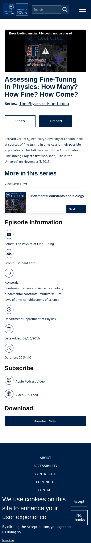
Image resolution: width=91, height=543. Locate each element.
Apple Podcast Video (30, 381)
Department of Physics (39, 319)
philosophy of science (43, 299)
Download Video (45, 421)
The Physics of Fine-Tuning (44, 103)
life (59, 294)
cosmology (55, 288)
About (45, 457)
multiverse (47, 294)
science (40, 288)
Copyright (45, 481)
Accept (79, 501)
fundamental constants (21, 294)
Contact (45, 489)
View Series (13, 184)
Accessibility (45, 465)
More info (8, 540)
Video (20, 121)
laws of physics (15, 299)
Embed (56, 121)
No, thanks (79, 517)
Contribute (45, 473)
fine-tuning (13, 288)
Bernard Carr (26, 263)
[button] (45, 51)
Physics (27, 288)
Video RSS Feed (27, 395)
